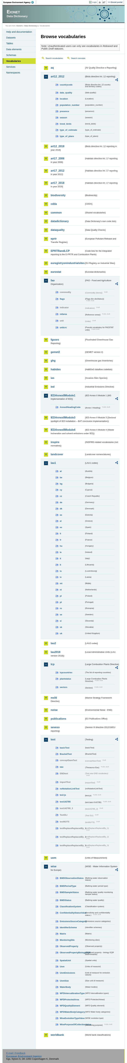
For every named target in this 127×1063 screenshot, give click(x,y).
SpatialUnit (65, 960)
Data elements (13, 49)
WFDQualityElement (70, 1005)
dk (61, 508)
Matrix (63, 933)
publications (58, 718)
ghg (53, 360)
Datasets (11, 37)
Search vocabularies (54, 58)
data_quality (66, 92)
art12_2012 (57, 76)
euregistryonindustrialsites (67, 263)
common (56, 212)
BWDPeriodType (68, 886)
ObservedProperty (69, 946)
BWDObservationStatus (72, 878)
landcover (57, 454)
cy (61, 490)
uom (53, 857)
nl (61, 589)
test (53, 739)
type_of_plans (67, 136)
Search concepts (78, 58)
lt (60, 565)
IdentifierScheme (68, 927)
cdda (54, 203)
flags (62, 299)
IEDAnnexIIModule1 (63, 395)
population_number (69, 105)
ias (52, 378)
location (64, 99)
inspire (55, 442)
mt (61, 583)
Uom (62, 966)
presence (64, 111)
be (61, 477)
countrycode (66, 84)
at (61, 471)
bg (61, 483)
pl (61, 596)
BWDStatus (65, 900)
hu (61, 546)
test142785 (65, 801)
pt (61, 602)
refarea (63, 314)
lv (61, 577)
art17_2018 (57, 183)
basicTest (64, 748)
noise (54, 710)
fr (60, 540)
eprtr (54, 238)
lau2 (53, 643)
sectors (63, 687)
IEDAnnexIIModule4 (63, 429)
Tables (9, 43)
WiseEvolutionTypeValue (72, 1018)
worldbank (57, 1034)
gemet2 (55, 352)
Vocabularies (13, 61)
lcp (52, 664)
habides (56, 369)
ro (61, 608)
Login (94, 2)
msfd (54, 697)
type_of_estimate (68, 130)
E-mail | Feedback (15, 1053)
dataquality (57, 230)
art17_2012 (57, 170)
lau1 (53, 463)
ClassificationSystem (70, 906)
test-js (63, 795)
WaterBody (65, 987)
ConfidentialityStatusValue (72, 913)
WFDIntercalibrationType (72, 993)
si (61, 621)
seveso (55, 727)
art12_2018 (57, 146)
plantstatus (65, 679)
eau (61, 767)
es (61, 527)
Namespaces (13, 72)
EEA (19, 2)
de (61, 502)
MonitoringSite (67, 940)
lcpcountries (66, 672)
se (61, 614)
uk (61, 633)
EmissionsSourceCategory (72, 921)
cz (61, 496)
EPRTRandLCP (60, 250)
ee (61, 515)
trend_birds (65, 124)
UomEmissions (67, 973)
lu (61, 571)
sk (61, 627)
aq (52, 67)
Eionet (19, 26)
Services (10, 67)
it (60, 558)
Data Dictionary (30, 26)
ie (61, 552)
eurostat (56, 271)
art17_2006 (57, 158)
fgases (55, 339)
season (63, 117)
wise (53, 866)
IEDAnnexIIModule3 (63, 417)
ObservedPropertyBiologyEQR (72, 952)
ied (52, 386)
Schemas (11, 55)
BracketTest (66, 754)
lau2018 (55, 652)
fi (60, 533)
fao (53, 280)
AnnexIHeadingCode (70, 407)
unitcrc (63, 327)
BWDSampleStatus (69, 892)
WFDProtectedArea (69, 999)
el (61, 521)
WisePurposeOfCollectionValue (72, 1024)
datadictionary (60, 221)
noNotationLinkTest (69, 788)
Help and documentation (19, 32)
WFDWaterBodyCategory (72, 1012)
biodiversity (58, 195)
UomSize (64, 981)
